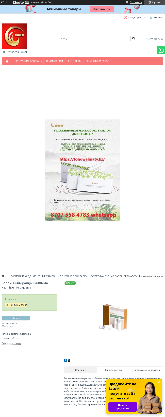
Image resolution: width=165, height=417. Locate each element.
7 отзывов (136, 2)
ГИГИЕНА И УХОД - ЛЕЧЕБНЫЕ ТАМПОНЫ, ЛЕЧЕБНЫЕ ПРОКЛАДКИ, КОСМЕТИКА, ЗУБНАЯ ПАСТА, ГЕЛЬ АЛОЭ (73, 276)
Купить (15, 318)
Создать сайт (37, 2)
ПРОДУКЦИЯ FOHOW (26, 61)
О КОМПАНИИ (54, 61)
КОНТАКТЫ (74, 61)
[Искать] (133, 38)
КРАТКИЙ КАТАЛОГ (97, 61)
